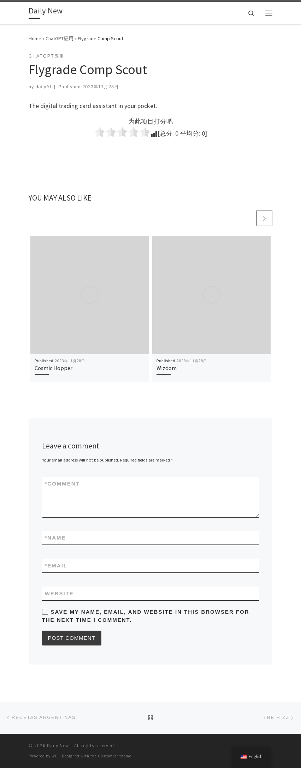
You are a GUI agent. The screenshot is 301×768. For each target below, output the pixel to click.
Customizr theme (114, 756)
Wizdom (167, 367)
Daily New (58, 746)
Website (59, 593)
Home (35, 38)
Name (55, 538)
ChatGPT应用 (59, 38)
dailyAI (43, 86)
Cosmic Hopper (53, 367)
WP (55, 756)
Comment (62, 484)
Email (56, 565)
